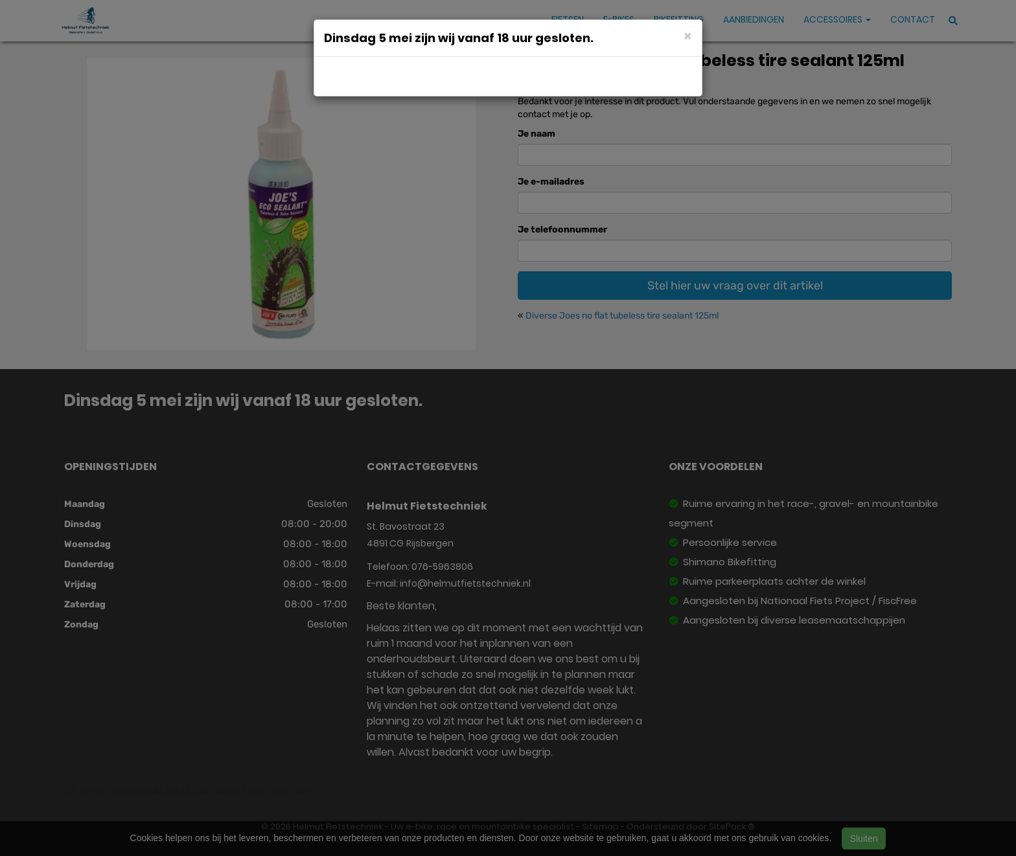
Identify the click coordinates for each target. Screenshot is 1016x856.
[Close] (688, 35)
